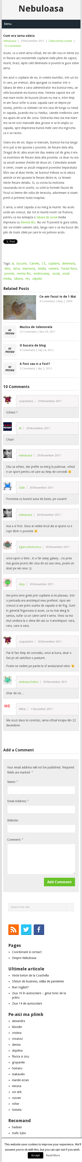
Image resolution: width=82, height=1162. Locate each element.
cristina (16, 1033)
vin (27, 278)
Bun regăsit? (20, 987)
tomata (16, 1109)
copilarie (53, 263)
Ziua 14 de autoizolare (27, 1003)
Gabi (22, 487)
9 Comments (27, 350)
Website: (13, 820)
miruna (16, 1086)
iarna (16, 268)
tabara (18, 278)
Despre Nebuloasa (24, 958)
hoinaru (17, 1068)
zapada (37, 278)
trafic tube (19, 1133)
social (55, 273)
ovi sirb (17, 1092)
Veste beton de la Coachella (30, 975)
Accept (35, 1155)
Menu (8, 24)
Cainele (34, 263)
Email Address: (18, 801)
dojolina (17, 1050)
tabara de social (47, 217)
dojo (22, 584)
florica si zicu (20, 1056)
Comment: (15, 839)
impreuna (29, 268)
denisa (16, 1044)
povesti (9, 273)
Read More (53, 1155)
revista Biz (24, 273)
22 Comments (28, 331)
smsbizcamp (41, 273)
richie (15, 1103)
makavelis (18, 1074)
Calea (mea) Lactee (60, 40)
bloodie (17, 1027)
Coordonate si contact (27, 952)
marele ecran (20, 1080)
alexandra (18, 1021)
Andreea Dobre (28, 681)
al (13, 263)
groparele (18, 1062)
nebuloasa (9, 40)
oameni (53, 268)
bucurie (21, 263)
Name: (12, 782)
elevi (7, 268)
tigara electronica (30, 547)
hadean (17, 1127)
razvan (16, 1098)
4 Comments (47, 301)
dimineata (68, 263)
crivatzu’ (17, 1038)
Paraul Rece (69, 268)
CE (43, 263)
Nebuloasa (41, 9)
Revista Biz (28, 222)
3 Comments (27, 368)
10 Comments (12, 46)
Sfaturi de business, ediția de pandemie (38, 981)
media (42, 268)
